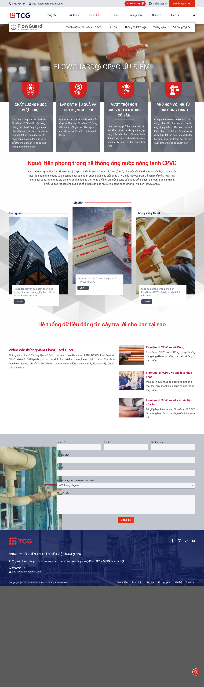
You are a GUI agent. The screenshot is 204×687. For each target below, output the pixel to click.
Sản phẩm (95, 15)
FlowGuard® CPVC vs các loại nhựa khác (169, 374)
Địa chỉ (60, 467)
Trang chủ (51, 15)
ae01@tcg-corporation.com (26, 571)
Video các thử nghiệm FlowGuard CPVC (41, 350)
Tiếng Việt (160, 3)
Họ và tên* (62, 442)
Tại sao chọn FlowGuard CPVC (83, 27)
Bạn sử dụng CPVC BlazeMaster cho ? (75, 480)
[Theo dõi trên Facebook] (172, 541)
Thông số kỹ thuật (135, 27)
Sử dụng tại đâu (182, 27)
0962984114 (18, 567)
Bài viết (156, 15)
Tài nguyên (135, 15)
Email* (107, 442)
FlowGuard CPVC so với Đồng (165, 347)
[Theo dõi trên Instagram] (179, 541)
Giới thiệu (73, 15)
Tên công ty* (63, 455)
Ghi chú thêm (63, 493)
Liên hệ (175, 15)
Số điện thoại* (158, 442)
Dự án (115, 15)
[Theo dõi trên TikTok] (186, 541)
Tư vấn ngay (179, 3)
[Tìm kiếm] (194, 15)
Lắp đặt (113, 27)
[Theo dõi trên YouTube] (193, 541)
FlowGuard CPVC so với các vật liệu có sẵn (169, 402)
